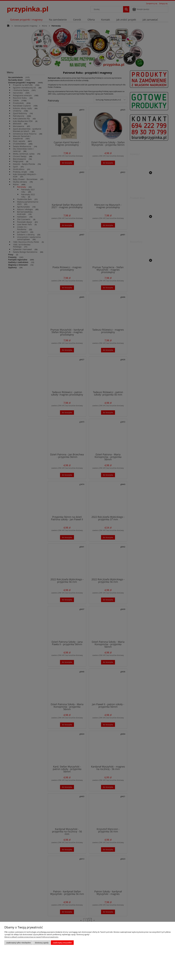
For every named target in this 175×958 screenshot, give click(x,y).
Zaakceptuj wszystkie (62, 942)
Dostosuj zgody (42, 942)
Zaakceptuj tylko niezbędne (18, 942)
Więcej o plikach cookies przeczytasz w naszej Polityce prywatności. (31, 937)
